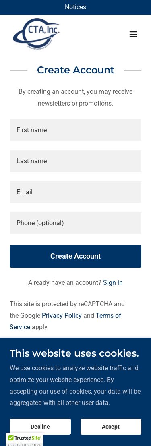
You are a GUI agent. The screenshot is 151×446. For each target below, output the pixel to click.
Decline (40, 426)
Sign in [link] (113, 282)
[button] (133, 34)
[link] (36, 34)
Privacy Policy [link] (62, 315)
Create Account (75, 256)
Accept (111, 426)
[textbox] (75, 130)
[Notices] (75, 7)
